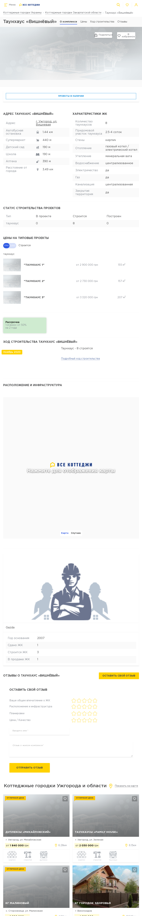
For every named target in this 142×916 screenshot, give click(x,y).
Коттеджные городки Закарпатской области (73, 13)
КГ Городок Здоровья (93, 903)
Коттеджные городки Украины (22, 13)
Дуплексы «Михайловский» (28, 832)
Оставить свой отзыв (118, 676)
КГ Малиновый (17, 903)
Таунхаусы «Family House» (96, 832)
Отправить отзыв (30, 768)
